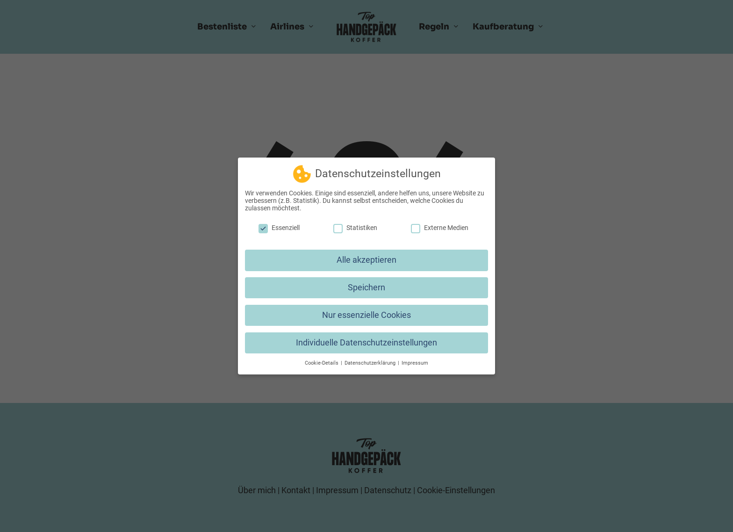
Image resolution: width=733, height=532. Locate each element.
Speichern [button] (366, 283)
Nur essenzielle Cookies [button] (366, 311)
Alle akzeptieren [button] (366, 256)
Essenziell (279, 224)
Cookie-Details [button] (322, 359)
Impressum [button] (415, 359)
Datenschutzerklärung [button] (371, 359)
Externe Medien (439, 224)
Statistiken (355, 224)
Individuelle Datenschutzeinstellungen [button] (366, 339)
